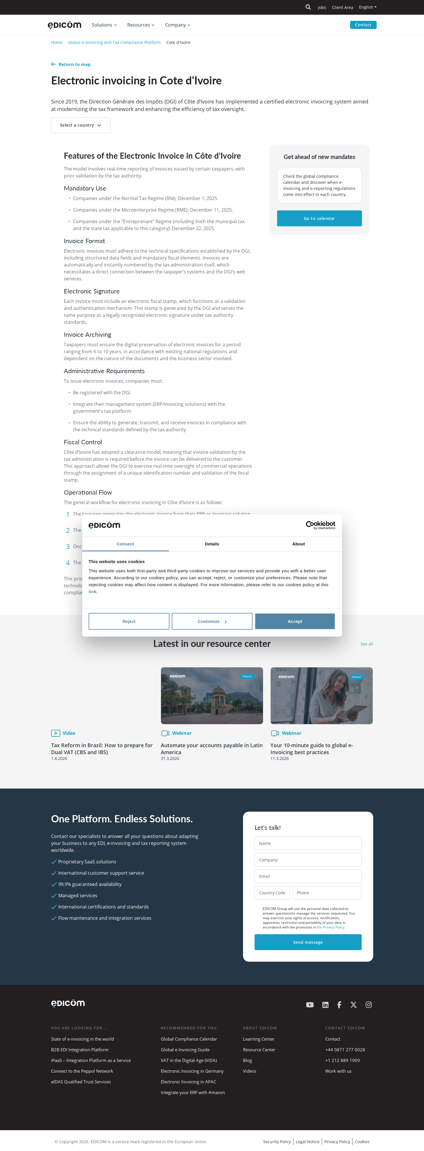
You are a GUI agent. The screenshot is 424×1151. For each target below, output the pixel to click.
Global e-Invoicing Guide (185, 1049)
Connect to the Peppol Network (82, 1071)
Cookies (362, 1141)
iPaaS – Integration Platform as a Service (91, 1060)
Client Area (342, 7)
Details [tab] (212, 543)
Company (175, 25)
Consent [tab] (125, 543)
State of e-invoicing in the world (82, 1039)
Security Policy (277, 1141)
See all (367, 644)
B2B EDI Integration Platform (80, 1049)
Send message (308, 942)
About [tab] (298, 543)
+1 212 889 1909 (342, 1060)
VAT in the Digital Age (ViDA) (189, 1060)
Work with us (338, 1071)
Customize (212, 621)
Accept (295, 621)
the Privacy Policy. (331, 927)
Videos (249, 1071)
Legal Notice (308, 1141)
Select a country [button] (77, 125)
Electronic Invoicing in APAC (188, 1082)
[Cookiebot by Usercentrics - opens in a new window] (310, 525)
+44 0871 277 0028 (345, 1049)
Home (56, 42)
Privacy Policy (337, 1141)
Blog (247, 1060)
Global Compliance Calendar (189, 1039)
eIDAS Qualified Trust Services (81, 1082)
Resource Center (259, 1049)
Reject (128, 621)
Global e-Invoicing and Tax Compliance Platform (114, 42)
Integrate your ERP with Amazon (193, 1092)
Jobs (322, 7)
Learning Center (258, 1039)
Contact (363, 24)
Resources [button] (138, 25)
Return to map (71, 64)
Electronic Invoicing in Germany (192, 1071)
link (93, 591)
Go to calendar (319, 218)
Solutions (102, 25)
